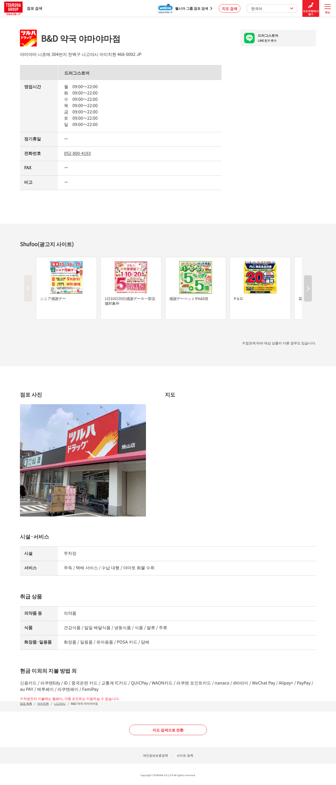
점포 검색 (23, 8)
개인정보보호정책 (155, 755)
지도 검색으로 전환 (168, 730)
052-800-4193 (77, 153)
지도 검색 (229, 8)
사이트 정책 (185, 755)
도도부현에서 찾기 (311, 8)
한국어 (272, 8)
